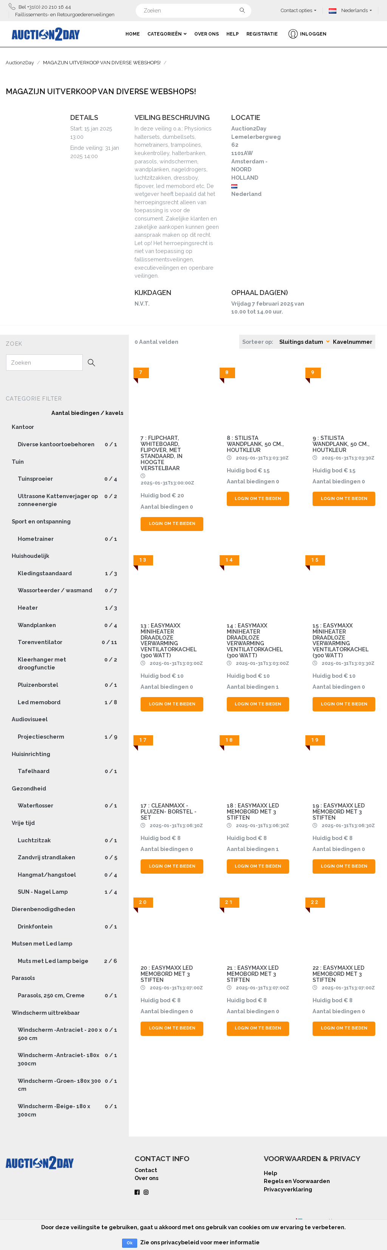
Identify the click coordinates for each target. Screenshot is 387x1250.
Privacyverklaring (288, 1189)
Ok (130, 1243)
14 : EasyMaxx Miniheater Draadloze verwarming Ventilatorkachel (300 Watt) (255, 640)
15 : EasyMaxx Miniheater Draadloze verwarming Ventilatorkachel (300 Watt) (340, 640)
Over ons (206, 34)
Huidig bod (155, 495)
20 (180, 495)
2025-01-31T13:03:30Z (262, 458)
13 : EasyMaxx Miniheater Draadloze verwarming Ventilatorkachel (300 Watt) (169, 640)
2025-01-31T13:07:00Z (176, 988)
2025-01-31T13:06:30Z (176, 825)
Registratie (262, 34)
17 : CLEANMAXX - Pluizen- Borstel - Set (169, 811)
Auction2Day (20, 62)
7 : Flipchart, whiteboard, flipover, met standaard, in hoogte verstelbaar (162, 453)
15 (266, 470)
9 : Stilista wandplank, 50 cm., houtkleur (341, 444)
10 (180, 675)
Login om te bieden (172, 523)
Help (232, 34)
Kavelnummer (352, 342)
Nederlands (348, 10)
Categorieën (167, 34)
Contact (146, 1170)
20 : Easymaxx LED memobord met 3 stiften (167, 973)
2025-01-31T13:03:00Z (176, 663)
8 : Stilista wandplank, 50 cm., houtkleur (255, 444)
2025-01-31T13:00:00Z (167, 483)
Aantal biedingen (165, 506)
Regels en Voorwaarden (297, 1181)
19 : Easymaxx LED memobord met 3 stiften (339, 811)
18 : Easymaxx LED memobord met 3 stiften (253, 811)
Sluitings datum (301, 342)
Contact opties (296, 10)
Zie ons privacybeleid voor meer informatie (200, 1242)
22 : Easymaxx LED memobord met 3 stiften (338, 973)
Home (132, 34)
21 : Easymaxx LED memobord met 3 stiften (253, 973)
